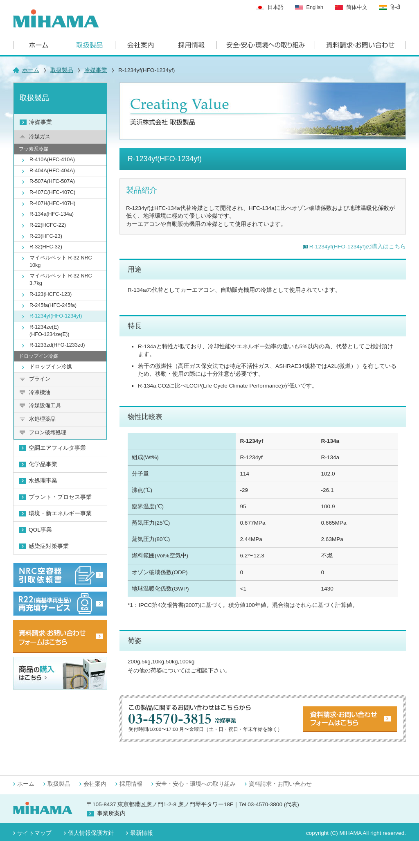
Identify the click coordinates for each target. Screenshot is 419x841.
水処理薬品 (42, 419)
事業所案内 (111, 813)
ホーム (30, 70)
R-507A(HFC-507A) (52, 181)
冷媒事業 (95, 70)
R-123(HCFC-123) (50, 294)
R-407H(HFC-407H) (52, 203)
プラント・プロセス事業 (60, 497)
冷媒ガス (39, 137)
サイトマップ (34, 833)
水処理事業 (43, 481)
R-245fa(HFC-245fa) (53, 305)
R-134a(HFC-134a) (51, 214)
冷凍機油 (39, 392)
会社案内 (94, 784)
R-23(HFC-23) (45, 236)
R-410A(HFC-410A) (52, 159)
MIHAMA (351, 833)
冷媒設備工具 (45, 405)
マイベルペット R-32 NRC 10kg (60, 261)
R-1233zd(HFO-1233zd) (57, 345)
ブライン (39, 379)
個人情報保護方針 (91, 833)
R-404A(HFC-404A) (52, 171)
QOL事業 (40, 530)
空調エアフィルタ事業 (57, 448)
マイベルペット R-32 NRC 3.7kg (60, 279)
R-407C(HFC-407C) (52, 192)
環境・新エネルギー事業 (60, 513)
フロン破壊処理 (47, 432)
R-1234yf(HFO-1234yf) (55, 316)
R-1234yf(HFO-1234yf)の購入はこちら (357, 247)
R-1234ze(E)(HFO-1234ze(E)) (49, 330)
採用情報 (130, 784)
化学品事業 (43, 464)
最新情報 (141, 833)
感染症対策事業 (49, 546)
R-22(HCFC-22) (47, 225)
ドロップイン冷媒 (50, 367)
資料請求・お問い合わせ (280, 784)
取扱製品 (61, 70)
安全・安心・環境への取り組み (195, 784)
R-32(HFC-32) (45, 247)
